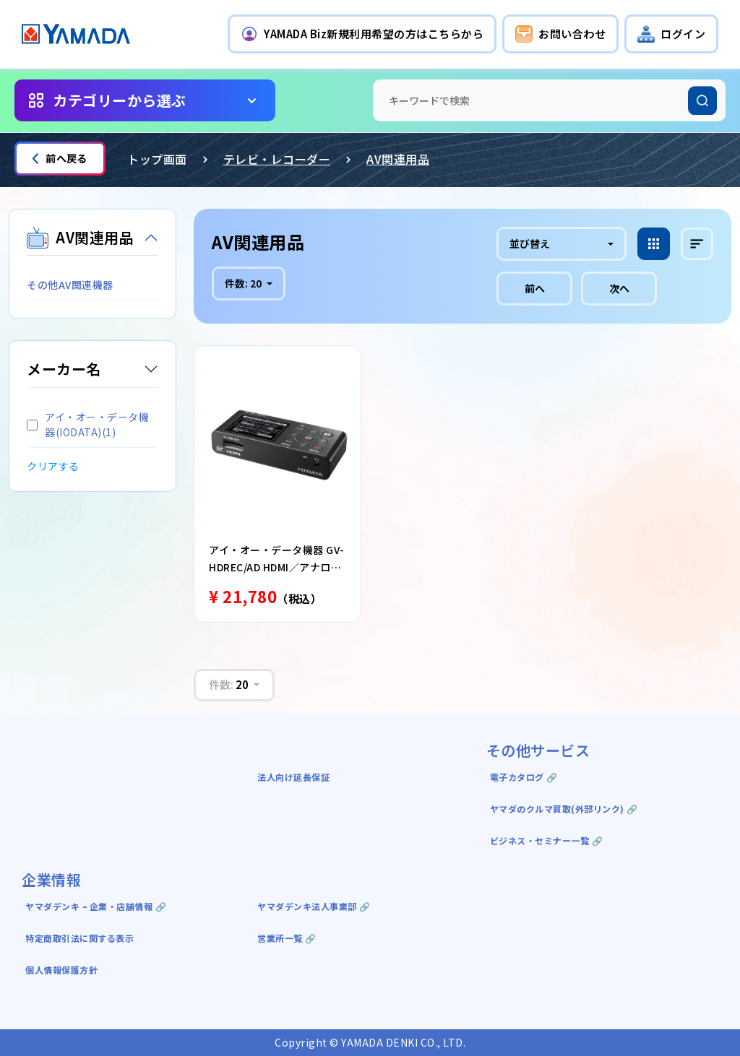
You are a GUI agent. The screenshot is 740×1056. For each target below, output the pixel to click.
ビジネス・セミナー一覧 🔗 (546, 840)
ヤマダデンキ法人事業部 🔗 (314, 906)
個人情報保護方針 (61, 970)
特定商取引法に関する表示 (79, 938)
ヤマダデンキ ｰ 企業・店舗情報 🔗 (95, 906)
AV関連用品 (397, 159)
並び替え (529, 243)
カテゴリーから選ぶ (119, 100)
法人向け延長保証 (293, 777)
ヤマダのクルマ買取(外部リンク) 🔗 (564, 808)
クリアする (53, 466)
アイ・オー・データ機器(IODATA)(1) (88, 424)
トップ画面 (157, 159)
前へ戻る (60, 158)
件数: (244, 283)
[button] (362, 34)
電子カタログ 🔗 (524, 777)
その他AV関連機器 (70, 284)
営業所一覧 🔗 (287, 938)
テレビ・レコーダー (277, 159)
